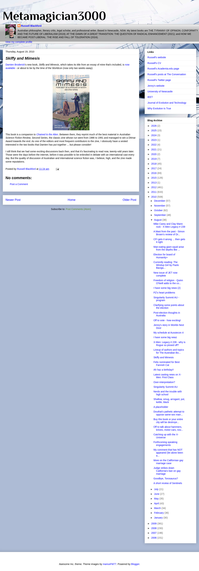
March (157, 508)
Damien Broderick (15, 64)
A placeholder (160, 407)
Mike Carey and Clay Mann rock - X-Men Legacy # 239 (169, 225)
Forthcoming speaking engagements (165, 443)
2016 (154, 173)
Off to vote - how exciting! (167, 320)
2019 (154, 158)
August (158, 219)
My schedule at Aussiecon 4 (168, 332)
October (158, 210)
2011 (154, 192)
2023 (154, 140)
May (156, 498)
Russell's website (156, 57)
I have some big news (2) (166, 288)
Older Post (129, 199)
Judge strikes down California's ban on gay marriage (167, 471)
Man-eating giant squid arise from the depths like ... (168, 248)
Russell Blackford (31, 25)
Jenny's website (155, 85)
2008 (154, 528)
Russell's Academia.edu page (163, 68)
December (160, 200)
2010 (154, 196)
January (158, 517)
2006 (154, 537)
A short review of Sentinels (167, 483)
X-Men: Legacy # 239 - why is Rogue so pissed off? (169, 343)
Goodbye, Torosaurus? (165, 478)
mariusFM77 (109, 564)
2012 (154, 187)
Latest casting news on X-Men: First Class (167, 376)
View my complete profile (18, 42)
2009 (154, 523)
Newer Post (13, 199)
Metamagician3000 (54, 16)
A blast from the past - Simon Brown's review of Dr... (169, 233)
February (159, 512)
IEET (150, 97)
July (156, 489)
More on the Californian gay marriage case (168, 462)
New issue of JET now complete (165, 274)
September (160, 215)
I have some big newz (165, 337)
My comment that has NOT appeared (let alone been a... (168, 452)
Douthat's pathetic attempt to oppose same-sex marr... (168, 413)
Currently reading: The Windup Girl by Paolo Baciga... (166, 265)
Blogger (135, 564)
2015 (154, 177)
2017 (154, 168)
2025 (154, 130)
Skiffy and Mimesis (163, 357)
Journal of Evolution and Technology (166, 102)
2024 (154, 135)
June (157, 494)
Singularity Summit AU (165, 386)
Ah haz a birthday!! (163, 369)
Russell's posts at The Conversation (166, 74)
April (157, 503)
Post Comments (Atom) (78, 209)
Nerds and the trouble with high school (167, 393)
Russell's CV (154, 63)
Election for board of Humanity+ (164, 256)
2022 (154, 144)
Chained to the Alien (47, 134)
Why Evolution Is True (159, 108)
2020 (154, 154)
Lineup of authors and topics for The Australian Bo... (168, 351)
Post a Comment (19, 184)
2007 (154, 533)
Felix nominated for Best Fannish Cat (166, 363)
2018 (154, 163)
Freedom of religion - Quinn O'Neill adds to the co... (168, 282)
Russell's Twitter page (159, 80)
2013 (154, 182)
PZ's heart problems (164, 292)
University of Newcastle (160, 91)
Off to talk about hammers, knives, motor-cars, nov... (168, 428)
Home (71, 199)
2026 (154, 125)
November (160, 205)
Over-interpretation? (164, 382)
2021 (154, 149)
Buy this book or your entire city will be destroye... (168, 421)
